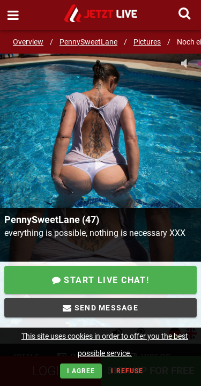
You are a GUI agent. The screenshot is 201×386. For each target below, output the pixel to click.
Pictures (147, 42)
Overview (28, 42)
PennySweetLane (88, 42)
